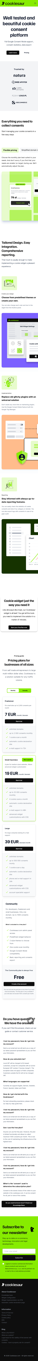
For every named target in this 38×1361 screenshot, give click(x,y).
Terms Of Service (7, 1313)
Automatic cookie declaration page (13, 1302)
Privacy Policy (6, 1315)
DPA (3, 1320)
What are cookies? (8, 1335)
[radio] (13, 690)
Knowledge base (7, 1295)
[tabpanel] (19, 188)
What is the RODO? (8, 1333)
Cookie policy (6, 1317)
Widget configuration (9, 1297)
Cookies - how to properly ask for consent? (16, 1342)
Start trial (19, 721)
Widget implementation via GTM (12, 1300)
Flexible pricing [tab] (10, 150)
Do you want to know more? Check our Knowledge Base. (19, 1204)
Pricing (26, 52)
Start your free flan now (19, 627)
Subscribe (19, 1258)
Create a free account (19, 984)
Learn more (13, 52)
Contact (4, 1322)
